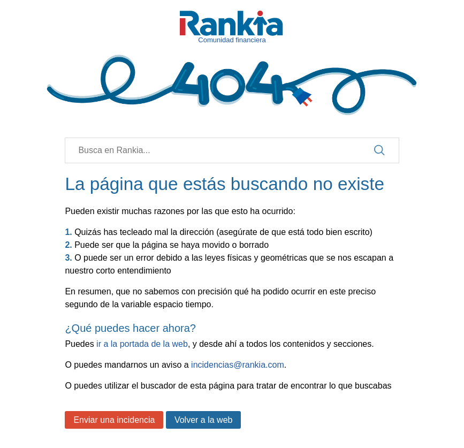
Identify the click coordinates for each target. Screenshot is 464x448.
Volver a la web (203, 419)
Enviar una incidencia (114, 419)
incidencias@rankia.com (237, 364)
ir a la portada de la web (142, 343)
